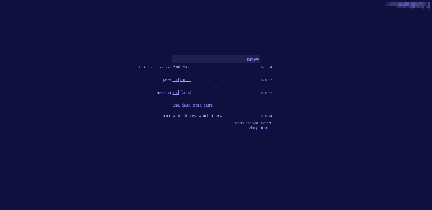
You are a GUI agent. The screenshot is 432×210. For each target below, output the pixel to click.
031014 (266, 116)
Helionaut (163, 92)
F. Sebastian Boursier (155, 67)
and (176, 79)
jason (167, 80)
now (192, 115)
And (177, 66)
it (186, 115)
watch (178, 115)
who (251, 127)
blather (266, 123)
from (264, 127)
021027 (266, 80)
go (258, 127)
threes (185, 79)
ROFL (166, 116)
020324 (266, 67)
